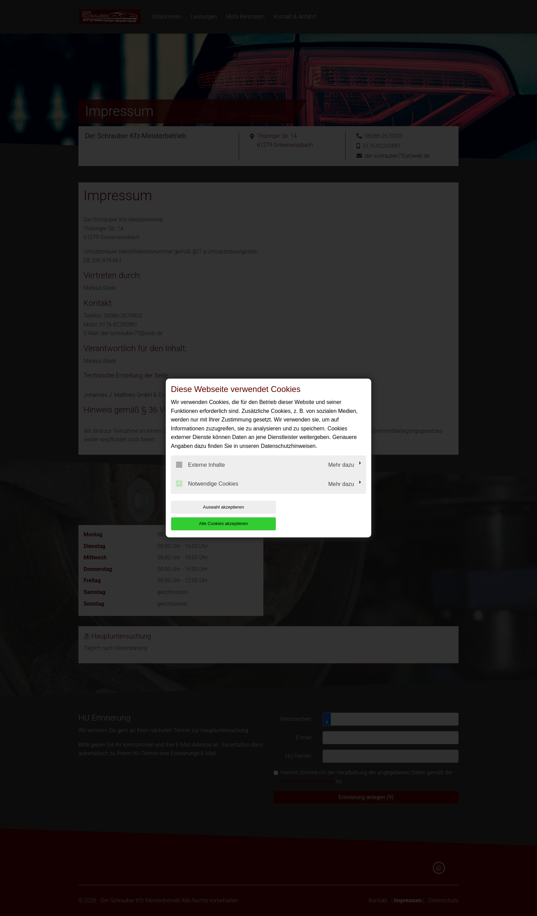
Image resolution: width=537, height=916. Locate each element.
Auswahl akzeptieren (214, 515)
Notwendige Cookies (207, 492)
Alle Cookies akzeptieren (322, 515)
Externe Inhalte (200, 473)
